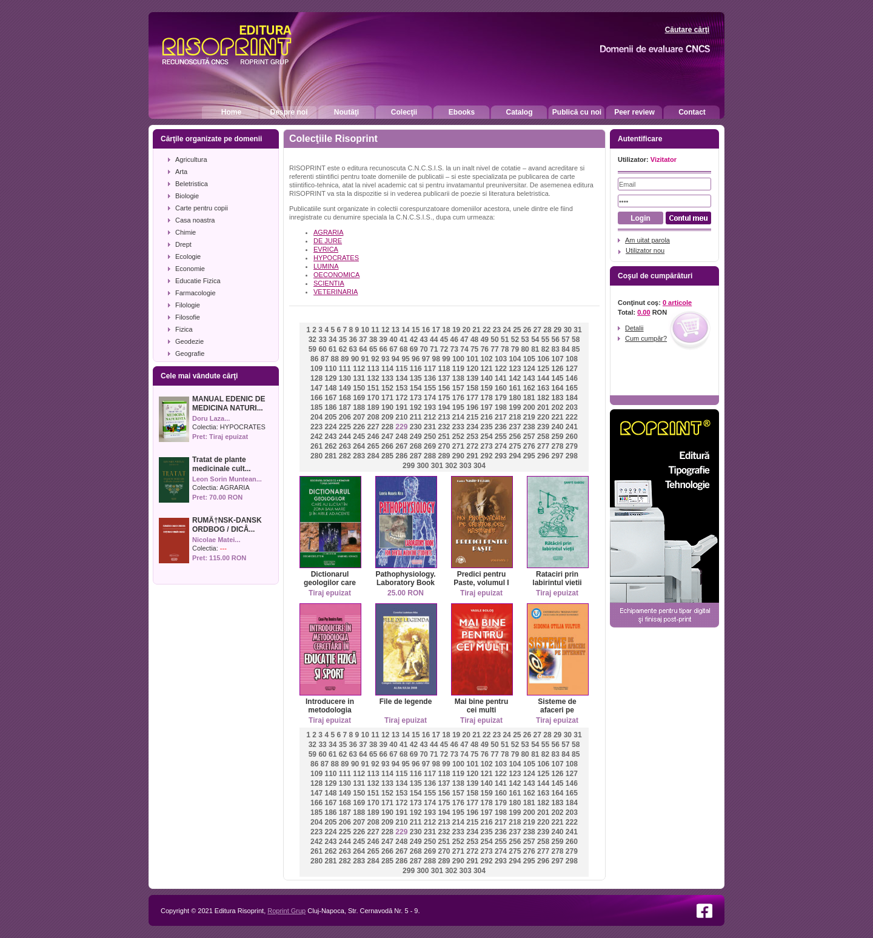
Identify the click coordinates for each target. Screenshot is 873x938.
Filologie (187, 305)
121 (487, 368)
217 (501, 417)
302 (451, 465)
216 (487, 417)
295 (529, 456)
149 (345, 388)
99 (446, 359)
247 (387, 436)
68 (403, 349)
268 (416, 446)
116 (416, 368)
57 (565, 339)
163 (543, 388)
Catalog (519, 112)
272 (472, 446)
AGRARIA (234, 487)
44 (434, 339)
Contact (692, 112)
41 (403, 339)
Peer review (634, 112)
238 (529, 427)
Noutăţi (346, 112)
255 (501, 436)
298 (572, 456)
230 (416, 427)
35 (343, 339)
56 (556, 339)
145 (557, 378)
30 (568, 330)
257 (529, 436)
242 (316, 436)
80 (525, 349)
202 (557, 407)
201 (543, 407)
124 (529, 368)
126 (557, 368)
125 (543, 368)
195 (458, 407)
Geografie (189, 353)
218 (515, 417)
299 (409, 465)
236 (501, 427)
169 (359, 398)
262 (330, 446)
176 (458, 398)
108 (572, 359)
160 (501, 388)
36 (352, 339)
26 (527, 330)
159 (487, 388)
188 (359, 407)
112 (359, 368)
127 (572, 368)
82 (545, 349)
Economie (190, 268)
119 (458, 368)
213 (444, 417)
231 (430, 427)
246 (373, 436)
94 (396, 359)
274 (501, 446)
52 (515, 339)
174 (430, 398)
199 (515, 407)
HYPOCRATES (243, 426)
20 (466, 330)
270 (444, 446)
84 (565, 349)
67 (393, 349)
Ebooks (462, 112)
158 (472, 388)
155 (430, 388)
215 (472, 417)
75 (474, 349)
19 (456, 330)
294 (515, 456)
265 (373, 446)
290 (458, 456)
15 (416, 330)
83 (556, 349)
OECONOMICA (336, 274)
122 (501, 368)
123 (515, 368)
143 (529, 378)
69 (414, 349)
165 (572, 388)
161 (515, 388)
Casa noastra (195, 220)
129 (330, 378)
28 (547, 330)
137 (444, 378)
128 (316, 378)
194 (444, 407)
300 (422, 465)
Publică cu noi (576, 112)
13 (396, 330)
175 (444, 398)
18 (446, 330)
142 (515, 378)
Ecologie (188, 256)
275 (515, 446)
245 (359, 436)
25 (517, 330)
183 (557, 398)
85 (576, 349)
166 (316, 398)
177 (472, 398)
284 (373, 456)
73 (454, 349)
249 (416, 436)
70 (423, 349)
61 (332, 349)
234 (472, 427)
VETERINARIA (335, 291)
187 (345, 407)
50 (494, 339)
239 (543, 427)
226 (359, 427)
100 (458, 359)
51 (505, 339)
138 (458, 378)
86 (314, 359)
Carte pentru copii (201, 208)
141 (501, 378)
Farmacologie (195, 292)
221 (557, 417)
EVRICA (325, 249)
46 (454, 339)
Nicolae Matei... (216, 539)
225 (345, 427)
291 (472, 456)
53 (525, 339)
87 (325, 359)
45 (444, 339)
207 (359, 417)
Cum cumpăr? (646, 338)
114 (387, 368)
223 (316, 427)
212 (430, 417)
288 (430, 456)
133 (387, 378)
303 (466, 465)
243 (330, 436)
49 (485, 339)
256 (515, 436)
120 (472, 368)
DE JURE (327, 240)
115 (401, 368)
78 (505, 349)
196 (472, 407)
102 (487, 359)
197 (487, 407)
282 (345, 456)
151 (373, 388)
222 (572, 417)
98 (436, 359)
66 (383, 349)
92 (375, 359)
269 (430, 446)
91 (365, 359)
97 (426, 359)
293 (501, 456)
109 (316, 368)
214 (458, 417)
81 (535, 349)
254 (487, 436)
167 (330, 398)
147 (316, 388)
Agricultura (191, 159)
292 (487, 456)
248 (401, 436)
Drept (183, 244)
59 (312, 349)
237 (515, 427)
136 (430, 378)
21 (476, 330)
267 (401, 446)
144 (543, 378)
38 (373, 339)
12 (385, 330)
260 (572, 436)
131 (359, 378)
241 (572, 427)
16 (426, 330)
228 (387, 427)
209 (387, 417)
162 (529, 388)
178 (487, 398)
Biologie (187, 195)
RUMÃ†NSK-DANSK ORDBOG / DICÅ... (227, 525)
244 (345, 436)
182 (543, 398)
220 (543, 417)
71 (434, 349)
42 (414, 339)
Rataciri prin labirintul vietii (556, 578)
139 (472, 378)
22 (486, 330)
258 (543, 436)
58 (576, 339)
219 (529, 417)
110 (330, 368)
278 (557, 446)
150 (359, 388)
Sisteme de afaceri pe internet (557, 710)
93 (385, 359)
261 (316, 446)
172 (401, 398)
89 (345, 359)
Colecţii (404, 112)
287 (416, 456)
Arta (181, 171)
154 (416, 388)
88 (334, 359)
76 (485, 349)
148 (330, 388)
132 (373, 378)
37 (363, 339)
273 (487, 446)
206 (345, 417)
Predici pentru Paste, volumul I (481, 578)
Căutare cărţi (687, 29)
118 (444, 368)
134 (401, 378)
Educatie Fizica (198, 280)
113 (373, 368)
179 (501, 398)
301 (437, 465)
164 (557, 388)
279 (572, 446)
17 (436, 330)
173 (416, 398)
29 (557, 330)
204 (316, 417)
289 (444, 456)
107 (558, 359)
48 (474, 339)
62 (343, 349)
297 (557, 456)
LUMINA (326, 266)
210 (401, 417)
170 (373, 398)
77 (494, 349)
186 (330, 407)
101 (472, 359)
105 (529, 359)
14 (405, 330)
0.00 (643, 312)
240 (557, 427)
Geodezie (189, 341)
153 (401, 388)
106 (543, 359)
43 (423, 339)
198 (501, 407)
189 (373, 407)
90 (355, 359)
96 (416, 359)
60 (322, 349)
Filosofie (187, 317)
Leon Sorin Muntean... (227, 479)
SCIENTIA (328, 283)
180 (515, 398)
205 (330, 417)
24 (506, 330)
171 (387, 398)
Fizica (184, 329)
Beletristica (191, 183)
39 (383, 339)
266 (387, 446)
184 (572, 398)
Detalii (634, 328)
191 (401, 407)
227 (373, 427)
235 (487, 427)
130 (345, 378)
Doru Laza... (211, 418)
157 (458, 388)
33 (322, 339)
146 (572, 378)
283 (359, 456)
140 (487, 378)
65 (373, 349)
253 (472, 436)
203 (572, 407)
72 (444, 349)
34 (332, 339)
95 (405, 359)
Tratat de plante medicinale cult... (221, 464)
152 (387, 388)
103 (501, 359)
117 (430, 368)
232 (444, 427)
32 (312, 339)
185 (316, 407)
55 (545, 339)
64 (363, 349)
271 (458, 446)
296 (543, 456)
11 (375, 330)
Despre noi (288, 112)
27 (537, 330)
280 (316, 456)
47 (464, 339)
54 (535, 339)
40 (393, 339)
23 (497, 330)
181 (529, 398)
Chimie (185, 232)
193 (430, 407)
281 (330, 456)
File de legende (406, 701)
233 (458, 427)
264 (359, 446)
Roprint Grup (286, 910)
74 (464, 349)
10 (365, 330)
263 (345, 446)
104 (515, 359)
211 (416, 417)
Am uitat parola (647, 240)
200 (529, 407)
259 (557, 436)
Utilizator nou (645, 250)
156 (444, 388)
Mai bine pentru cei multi (482, 705)
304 (479, 465)
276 (529, 446)
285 (387, 456)
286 (401, 456)
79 (515, 349)
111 (345, 368)
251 (444, 436)
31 (577, 330)
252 (458, 436)
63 (352, 349)
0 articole (677, 302)
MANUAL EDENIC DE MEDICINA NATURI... (228, 403)
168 (345, 398)
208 (373, 417)
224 (330, 427)
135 (416, 378)
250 (430, 436)
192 (416, 407)
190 (387, 407)
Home (231, 112)
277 (543, 446)
